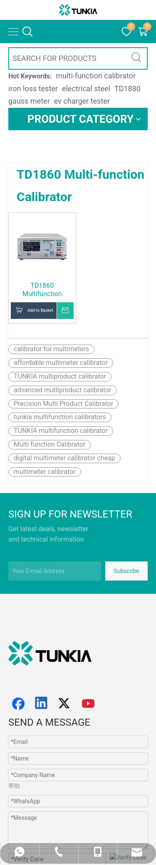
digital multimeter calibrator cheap (64, 458)
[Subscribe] (126, 571)
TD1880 (127, 88)
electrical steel (86, 88)
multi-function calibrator (96, 75)
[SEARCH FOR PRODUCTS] (67, 58)
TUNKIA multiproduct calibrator (60, 376)
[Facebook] (18, 704)
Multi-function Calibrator (49, 444)
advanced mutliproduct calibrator (62, 390)
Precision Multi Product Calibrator (63, 404)
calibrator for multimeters (51, 349)
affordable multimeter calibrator (61, 363)
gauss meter (29, 101)
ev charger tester (82, 101)
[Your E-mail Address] (54, 571)
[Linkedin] (42, 704)
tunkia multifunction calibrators (60, 417)
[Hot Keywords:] (136, 58)
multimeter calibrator (45, 472)
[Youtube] (89, 704)
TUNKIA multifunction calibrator (61, 431)
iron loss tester (33, 88)
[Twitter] (65, 704)
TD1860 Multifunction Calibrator (42, 290)
